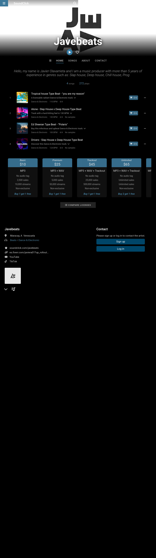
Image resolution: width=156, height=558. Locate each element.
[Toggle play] (8, 97)
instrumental (45, 334)
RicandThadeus (64, 468)
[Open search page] (153, 3)
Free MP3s (47, 485)
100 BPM (52, 131)
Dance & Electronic (38, 101)
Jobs (44, 538)
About (86, 60)
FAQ (13, 538)
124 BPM (52, 145)
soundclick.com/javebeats (24, 245)
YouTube (14, 254)
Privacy (77, 538)
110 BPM (52, 101)
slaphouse (113, 334)
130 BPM (52, 116)
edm (57, 334)
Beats (13, 237)
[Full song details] (147, 97)
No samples (68, 116)
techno (31, 334)
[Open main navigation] (4, 3)
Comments (13, 301)
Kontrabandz (37, 468)
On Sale (88, 485)
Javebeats (12, 226)
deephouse (11, 334)
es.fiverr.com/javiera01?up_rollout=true (31, 249)
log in (29, 314)
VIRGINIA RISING (118, 468)
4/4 (59, 101)
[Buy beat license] (135, 97)
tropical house (83, 334)
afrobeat (67, 334)
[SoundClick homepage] (21, 3)
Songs (72, 60)
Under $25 (108, 485)
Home (59, 60)
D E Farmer (91, 468)
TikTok (13, 258)
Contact (101, 60)
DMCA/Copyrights (60, 538)
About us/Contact (28, 538)
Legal (87, 538)
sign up (17, 314)
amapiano (99, 334)
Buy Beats (68, 485)
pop (22, 334)
